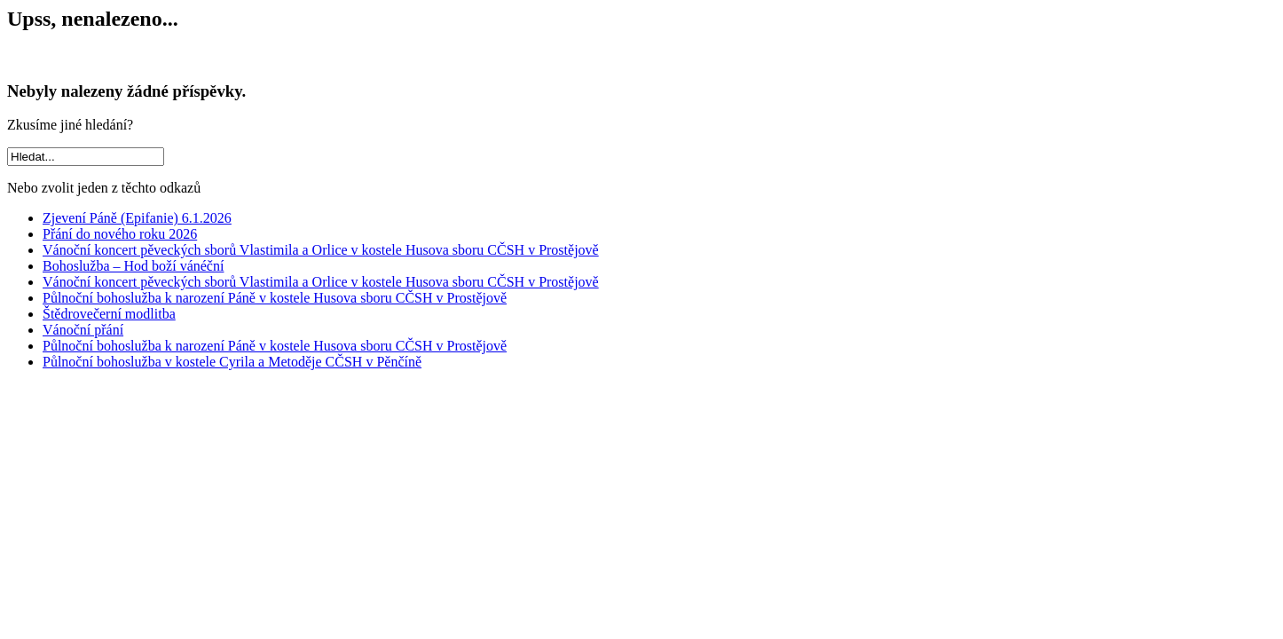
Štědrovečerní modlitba (109, 313)
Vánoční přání (83, 329)
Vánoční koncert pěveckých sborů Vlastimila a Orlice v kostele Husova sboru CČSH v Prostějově (321, 249)
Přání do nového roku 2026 (120, 233)
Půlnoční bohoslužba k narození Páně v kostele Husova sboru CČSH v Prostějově (275, 297)
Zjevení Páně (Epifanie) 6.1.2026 (137, 217)
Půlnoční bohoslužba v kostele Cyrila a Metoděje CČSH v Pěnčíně (232, 361)
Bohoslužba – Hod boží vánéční (133, 265)
